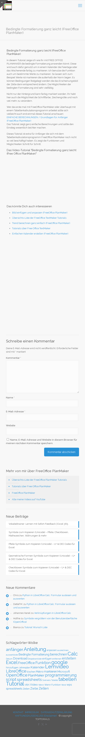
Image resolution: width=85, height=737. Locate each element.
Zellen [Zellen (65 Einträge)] (44, 688)
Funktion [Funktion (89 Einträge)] (43, 663)
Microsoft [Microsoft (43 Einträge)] (64, 671)
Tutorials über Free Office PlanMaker (31, 486)
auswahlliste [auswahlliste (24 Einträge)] (12, 654)
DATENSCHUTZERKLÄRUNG (56, 712)
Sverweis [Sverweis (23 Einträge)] (46, 680)
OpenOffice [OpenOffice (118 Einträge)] (16, 675)
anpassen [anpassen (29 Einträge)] (52, 650)
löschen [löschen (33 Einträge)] (31, 671)
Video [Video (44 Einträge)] (34, 684)
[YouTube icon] (46, 724)
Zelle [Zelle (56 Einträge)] (34, 688)
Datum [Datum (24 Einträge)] (9, 658)
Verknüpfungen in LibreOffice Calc (52, 613)
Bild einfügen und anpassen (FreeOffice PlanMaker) (39, 212)
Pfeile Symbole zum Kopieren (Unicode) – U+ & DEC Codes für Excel (42, 546)
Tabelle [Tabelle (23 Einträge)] (54, 680)
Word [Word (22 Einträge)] (63, 685)
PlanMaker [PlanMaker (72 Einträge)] (36, 675)
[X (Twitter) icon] (42, 724)
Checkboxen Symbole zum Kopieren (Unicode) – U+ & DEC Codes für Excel (40, 569)
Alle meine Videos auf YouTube (28, 499)
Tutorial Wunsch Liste (35, 627)
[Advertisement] (42, 285)
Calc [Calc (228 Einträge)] (73, 654)
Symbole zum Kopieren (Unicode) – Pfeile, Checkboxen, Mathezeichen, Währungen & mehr (39, 534)
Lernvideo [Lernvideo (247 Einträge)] (57, 667)
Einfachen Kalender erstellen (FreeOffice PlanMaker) (40, 233)
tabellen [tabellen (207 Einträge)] (67, 679)
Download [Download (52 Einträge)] (20, 658)
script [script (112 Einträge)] (11, 679)
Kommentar (13, 358)
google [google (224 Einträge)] (59, 662)
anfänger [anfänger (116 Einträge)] (14, 649)
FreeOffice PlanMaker (23, 493)
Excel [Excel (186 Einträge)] (12, 662)
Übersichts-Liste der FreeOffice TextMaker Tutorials (39, 217)
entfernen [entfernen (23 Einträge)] (56, 659)
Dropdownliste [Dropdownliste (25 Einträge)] (35, 658)
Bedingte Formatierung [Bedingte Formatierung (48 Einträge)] (33, 654)
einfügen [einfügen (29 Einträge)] (47, 658)
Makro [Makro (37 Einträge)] (39, 671)
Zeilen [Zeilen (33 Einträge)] (26, 688)
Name (10, 397)
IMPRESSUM (32, 712)
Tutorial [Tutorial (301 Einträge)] (15, 683)
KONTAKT (18, 712)
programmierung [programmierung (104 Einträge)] (61, 675)
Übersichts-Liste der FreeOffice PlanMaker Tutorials (39, 479)
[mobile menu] (80, 5)
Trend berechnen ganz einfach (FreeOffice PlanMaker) (41, 223)
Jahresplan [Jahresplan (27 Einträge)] (24, 667)
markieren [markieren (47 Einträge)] (50, 671)
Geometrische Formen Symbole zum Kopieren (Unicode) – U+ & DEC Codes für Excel (42, 557)
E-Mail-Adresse (15, 411)
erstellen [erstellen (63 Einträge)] (69, 658)
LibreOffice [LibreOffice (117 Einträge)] (16, 671)
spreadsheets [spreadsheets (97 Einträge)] (29, 679)
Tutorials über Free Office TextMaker (31, 228)
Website (10, 425)
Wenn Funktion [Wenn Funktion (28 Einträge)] (52, 684)
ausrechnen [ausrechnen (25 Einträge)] (63, 650)
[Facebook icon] (38, 724)
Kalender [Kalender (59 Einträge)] (38, 667)
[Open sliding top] (4, 4)
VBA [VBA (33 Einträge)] (27, 684)
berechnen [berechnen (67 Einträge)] (58, 654)
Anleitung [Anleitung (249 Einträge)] (35, 649)
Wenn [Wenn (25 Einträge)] (41, 685)
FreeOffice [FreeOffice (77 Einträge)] (26, 663)
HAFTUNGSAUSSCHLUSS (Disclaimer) (36, 715)
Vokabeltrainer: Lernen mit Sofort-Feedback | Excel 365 (38, 523)
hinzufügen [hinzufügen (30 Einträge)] (12, 667)
